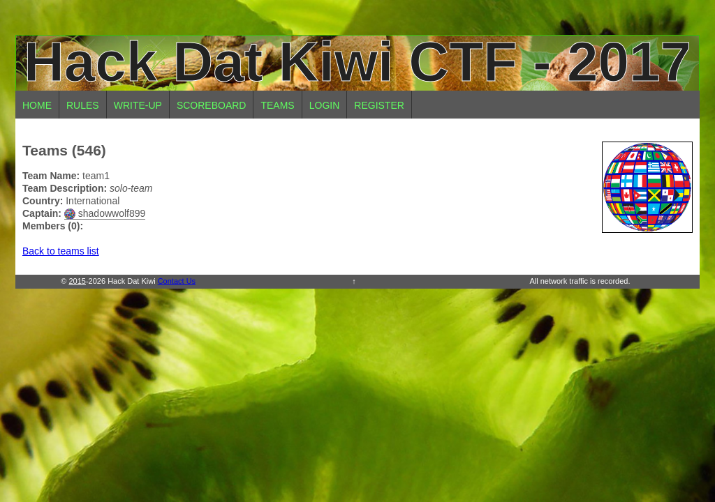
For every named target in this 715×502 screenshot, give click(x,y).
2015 (76, 281)
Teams (277, 105)
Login (324, 105)
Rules (82, 105)
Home (37, 105)
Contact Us (177, 281)
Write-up (138, 105)
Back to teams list (60, 251)
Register (379, 105)
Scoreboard (211, 105)
